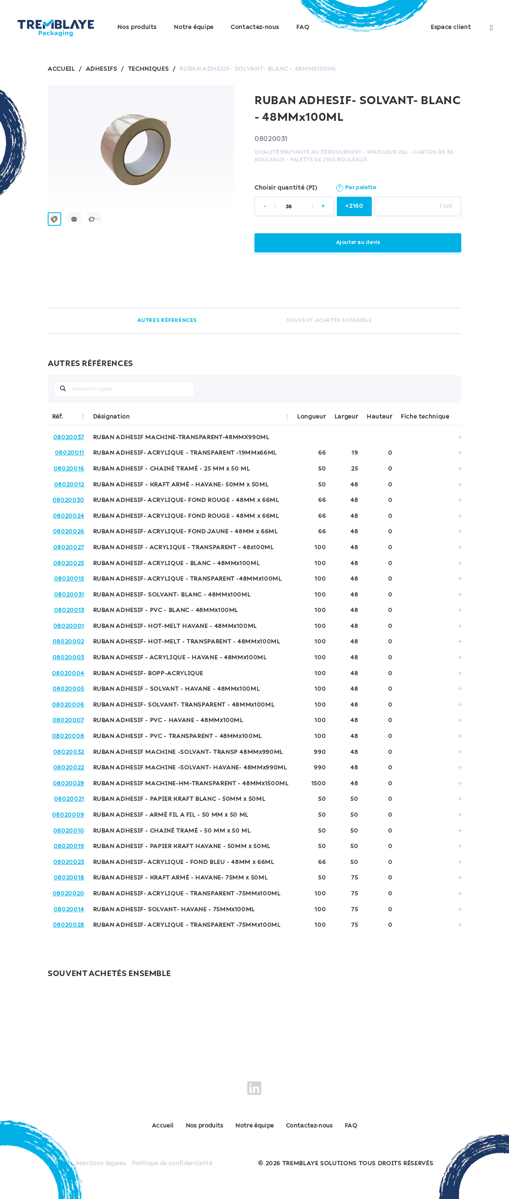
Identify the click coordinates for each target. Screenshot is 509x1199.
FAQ (302, 27)
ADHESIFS (101, 69)
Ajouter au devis (358, 242)
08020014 (69, 909)
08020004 (68, 673)
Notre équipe (194, 27)
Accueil (138, 1126)
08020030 (68, 500)
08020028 (68, 925)
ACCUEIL (61, 69)
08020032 (68, 752)
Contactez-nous (255, 27)
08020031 (69, 595)
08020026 (68, 532)
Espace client (451, 27)
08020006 (68, 705)
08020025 (68, 563)
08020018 (69, 878)
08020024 (68, 516)
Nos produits (137, 27)
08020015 (69, 579)
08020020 (68, 894)
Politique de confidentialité (173, 1159)
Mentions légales (99, 1159)
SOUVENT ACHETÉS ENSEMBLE (329, 320)
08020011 (69, 453)
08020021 (69, 799)
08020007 (68, 720)
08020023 (68, 862)
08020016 (69, 469)
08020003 (68, 658)
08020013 (69, 610)
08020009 (68, 815)
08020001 (68, 626)
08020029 (68, 783)
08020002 (68, 642)
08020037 (68, 437)
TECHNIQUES (148, 69)
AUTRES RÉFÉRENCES (167, 320)
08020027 (68, 547)
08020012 (69, 485)
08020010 (68, 831)
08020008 (68, 736)
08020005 (68, 689)
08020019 (69, 846)
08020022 (68, 768)
